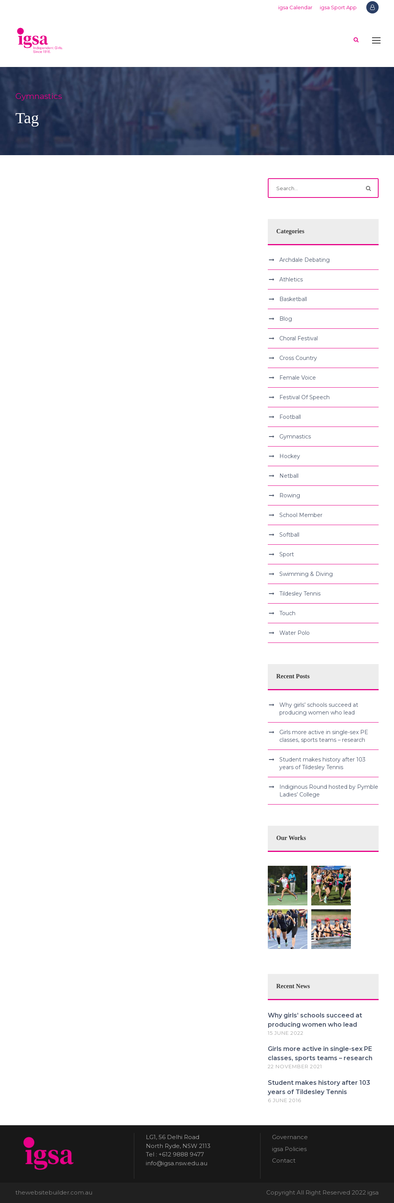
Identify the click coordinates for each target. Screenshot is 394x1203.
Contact (284, 1160)
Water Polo (294, 632)
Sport (286, 554)
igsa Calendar (295, 7)
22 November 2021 (295, 1066)
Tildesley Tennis (300, 593)
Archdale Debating (304, 259)
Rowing (289, 495)
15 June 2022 (286, 1033)
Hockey (289, 456)
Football (290, 416)
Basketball (293, 299)
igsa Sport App (338, 7)
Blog (285, 318)
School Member (300, 515)
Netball (289, 475)
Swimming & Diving (306, 574)
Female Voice (297, 377)
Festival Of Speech (304, 397)
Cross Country (298, 358)
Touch (287, 613)
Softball (289, 534)
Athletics (291, 279)
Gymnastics (295, 436)
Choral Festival (298, 338)
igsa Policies (289, 1149)
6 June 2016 (284, 1100)
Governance (290, 1137)
